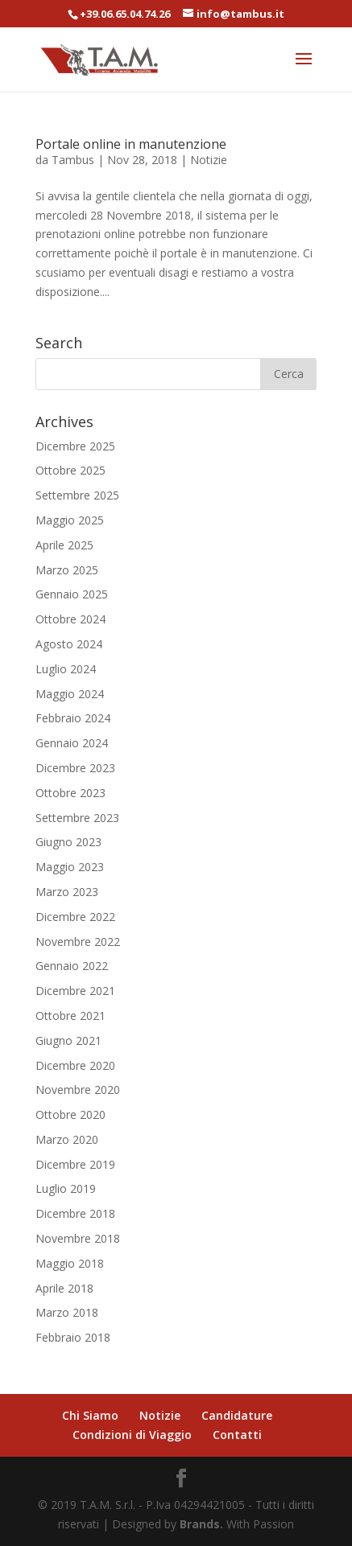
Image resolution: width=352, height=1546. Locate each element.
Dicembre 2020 (75, 1065)
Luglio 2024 (65, 668)
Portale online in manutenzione (130, 144)
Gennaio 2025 (71, 594)
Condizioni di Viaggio (132, 1434)
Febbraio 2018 (72, 1337)
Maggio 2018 (69, 1263)
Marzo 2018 (66, 1312)
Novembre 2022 (77, 941)
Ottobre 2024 (70, 619)
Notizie (208, 159)
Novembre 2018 (77, 1238)
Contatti (237, 1434)
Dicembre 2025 (75, 446)
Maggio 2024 (69, 693)
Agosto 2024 (68, 644)
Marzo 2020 (66, 1139)
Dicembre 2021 (75, 990)
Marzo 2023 (66, 891)
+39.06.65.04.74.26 (125, 13)
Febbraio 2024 (72, 718)
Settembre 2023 (77, 817)
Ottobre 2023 (70, 792)
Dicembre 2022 (75, 916)
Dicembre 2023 (75, 767)
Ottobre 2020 (70, 1114)
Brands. (201, 1524)
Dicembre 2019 (75, 1164)
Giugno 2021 (68, 1040)
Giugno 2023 (68, 841)
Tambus (73, 159)
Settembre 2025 (77, 495)
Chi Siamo (90, 1415)
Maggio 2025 (69, 520)
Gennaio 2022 (71, 965)
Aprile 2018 (64, 1288)
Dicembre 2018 (75, 1213)
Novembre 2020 (77, 1089)
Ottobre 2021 (70, 1015)
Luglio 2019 (65, 1188)
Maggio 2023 (69, 866)
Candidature (236, 1415)
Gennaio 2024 (71, 742)
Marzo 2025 (66, 570)
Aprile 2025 (64, 545)
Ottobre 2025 (70, 470)
